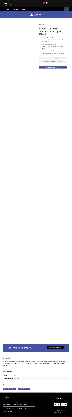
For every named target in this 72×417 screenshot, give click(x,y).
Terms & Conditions (6, 404)
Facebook (55, 404)
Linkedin (65, 404)
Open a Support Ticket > (55, 348)
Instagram (58, 404)
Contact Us (26, 402)
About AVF (5, 402)
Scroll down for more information (53, 67)
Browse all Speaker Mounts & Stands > (52, 61)
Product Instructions (9, 388)
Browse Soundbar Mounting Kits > (52, 58)
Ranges (16, 9)
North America (48, 3)
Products (7, 9)
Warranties (26, 404)
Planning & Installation (18, 402)
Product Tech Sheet (24, 388)
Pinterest (62, 404)
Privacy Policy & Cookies (18, 404)
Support (23, 9)
